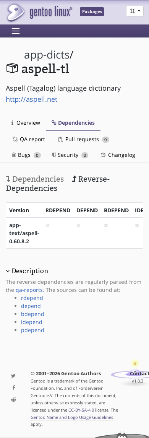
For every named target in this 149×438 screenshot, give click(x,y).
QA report (28, 139)
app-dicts (47, 54)
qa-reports (29, 289)
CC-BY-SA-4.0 (81, 410)
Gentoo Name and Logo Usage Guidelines (72, 417)
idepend (31, 322)
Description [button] (29, 271)
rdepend (32, 297)
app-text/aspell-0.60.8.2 (24, 233)
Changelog (117, 154)
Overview (25, 122)
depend (31, 305)
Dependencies (73, 122)
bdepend (32, 314)
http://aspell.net (31, 99)
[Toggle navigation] (15, 30)
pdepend (32, 330)
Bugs (26, 154)
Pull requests (83, 139)
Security (70, 154)
